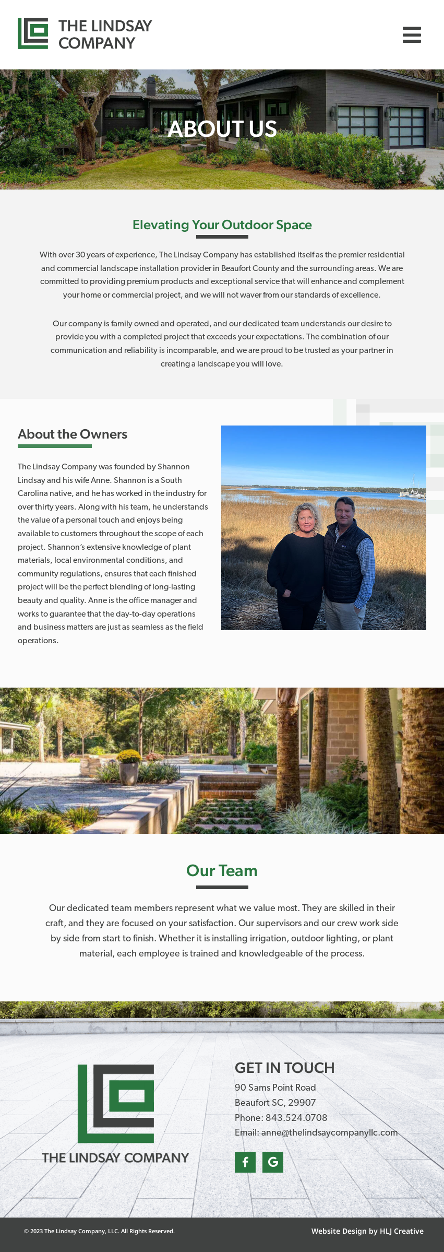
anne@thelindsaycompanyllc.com (329, 1133)
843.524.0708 (297, 1119)
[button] (412, 35)
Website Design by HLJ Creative (367, 1231)
